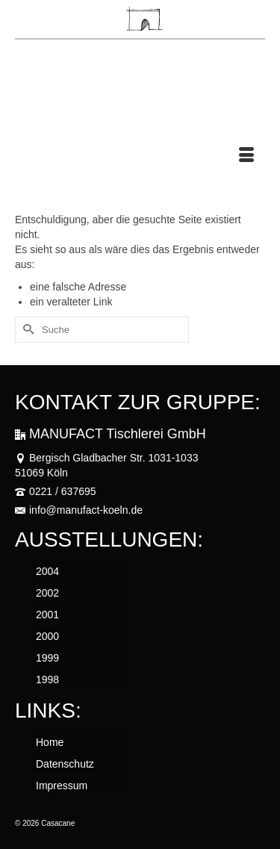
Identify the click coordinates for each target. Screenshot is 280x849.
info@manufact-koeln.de (79, 510)
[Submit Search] (26, 330)
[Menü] (246, 156)
